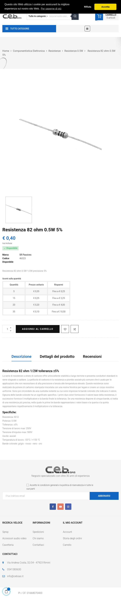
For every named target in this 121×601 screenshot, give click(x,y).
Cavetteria (8, 544)
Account (67, 531)
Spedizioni (38, 531)
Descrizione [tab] (22, 356)
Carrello (67, 544)
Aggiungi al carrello (37, 329)
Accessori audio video (14, 538)
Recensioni (92, 356)
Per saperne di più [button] (51, 8)
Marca (5, 254)
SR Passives (25, 254)
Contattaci (38, 544)
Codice (5, 258)
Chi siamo (38, 538)
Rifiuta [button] (87, 7)
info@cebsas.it (15, 576)
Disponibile (7, 262)
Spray (5, 531)
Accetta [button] (105, 7)
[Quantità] (7, 329)
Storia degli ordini (72, 538)
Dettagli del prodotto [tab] (57, 356)
